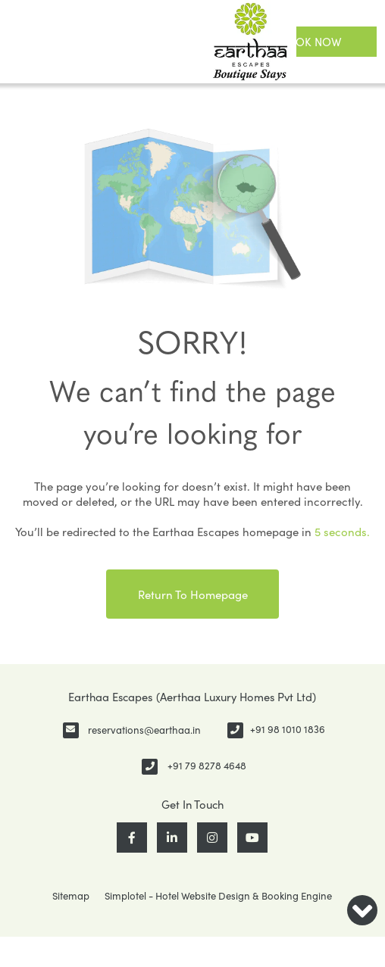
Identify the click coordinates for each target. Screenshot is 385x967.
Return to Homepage (193, 594)
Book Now (311, 41)
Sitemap (70, 896)
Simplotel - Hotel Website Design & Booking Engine (218, 896)
